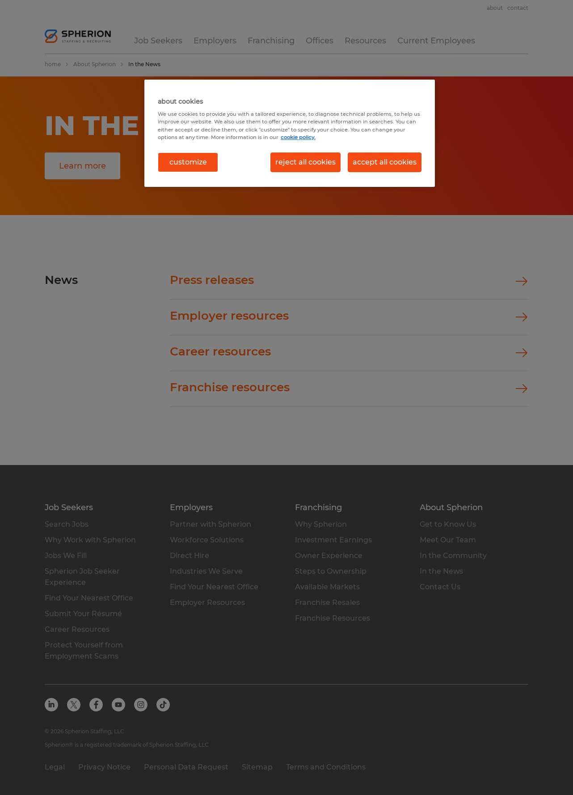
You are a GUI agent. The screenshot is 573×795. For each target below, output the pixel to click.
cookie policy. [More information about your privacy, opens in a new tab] (298, 137)
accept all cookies (385, 162)
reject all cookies (305, 162)
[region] (289, 133)
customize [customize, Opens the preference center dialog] (188, 162)
